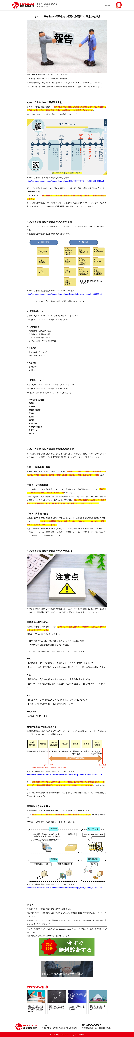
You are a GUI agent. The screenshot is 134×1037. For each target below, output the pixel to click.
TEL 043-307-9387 (91, 1025)
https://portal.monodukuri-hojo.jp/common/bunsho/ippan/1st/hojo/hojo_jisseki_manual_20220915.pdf (64, 294)
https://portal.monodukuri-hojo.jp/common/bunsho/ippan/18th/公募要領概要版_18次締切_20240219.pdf (65, 181)
